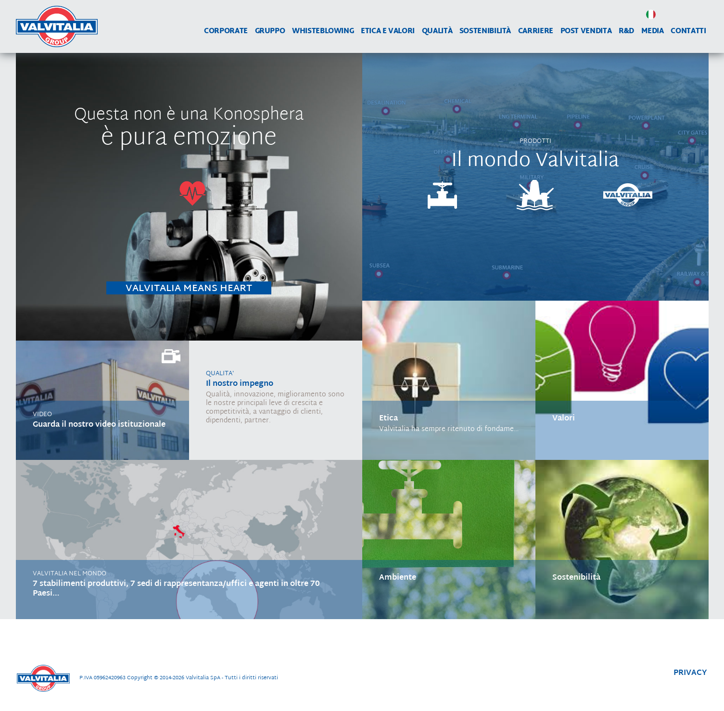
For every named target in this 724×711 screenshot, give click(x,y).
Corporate (226, 31)
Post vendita (586, 31)
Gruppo (270, 31)
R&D (626, 31)
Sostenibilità (485, 31)
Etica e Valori (388, 31)
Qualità (437, 31)
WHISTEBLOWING (323, 31)
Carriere (535, 31)
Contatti (688, 31)
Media (652, 31)
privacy (690, 673)
